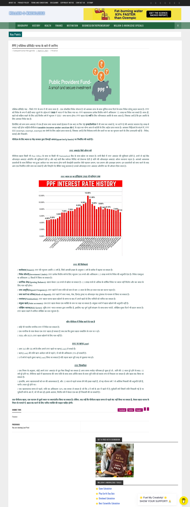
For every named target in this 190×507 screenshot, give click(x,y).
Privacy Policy (23, 2)
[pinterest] (130, 419)
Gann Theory (145, 250)
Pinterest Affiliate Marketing (150, 283)
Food (150, 217)
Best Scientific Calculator (153, 110)
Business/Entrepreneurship (96, 25)
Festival (171, 217)
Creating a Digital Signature (154, 120)
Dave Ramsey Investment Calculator (158, 134)
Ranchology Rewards (169, 283)
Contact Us (80, 2)
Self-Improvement (147, 208)
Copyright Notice (67, 2)
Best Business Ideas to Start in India (152, 231)
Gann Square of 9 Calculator (154, 124)
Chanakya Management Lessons (151, 236)
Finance (59, 25)
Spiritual (144, 213)
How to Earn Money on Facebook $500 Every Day (156, 260)
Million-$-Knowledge (30, 503)
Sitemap (90, 2)
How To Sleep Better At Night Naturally (153, 255)
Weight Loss (145, 227)
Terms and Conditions (39, 2)
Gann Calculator (149, 95)
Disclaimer (54, 2)
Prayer (163, 222)
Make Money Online (156, 213)
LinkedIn (169, 350)
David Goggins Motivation (149, 241)
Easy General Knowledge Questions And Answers (156, 246)
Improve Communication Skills (151, 274)
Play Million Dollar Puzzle (153, 115)
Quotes (143, 217)
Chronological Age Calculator (155, 129)
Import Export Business (148, 269)
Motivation (72, 25)
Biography (23, 25)
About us (12, 2)
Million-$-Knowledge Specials (128, 25)
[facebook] (107, 420)
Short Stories (170, 213)
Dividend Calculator (151, 105)
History (36, 25)
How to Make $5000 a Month (150, 264)
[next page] (104, 434)
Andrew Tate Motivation (159, 227)
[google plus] (124, 420)
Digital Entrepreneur (167, 241)
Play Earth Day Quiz (151, 100)
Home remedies (160, 217)
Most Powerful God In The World (151, 279)
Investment (154, 222)
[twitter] (115, 420)
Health (48, 25)
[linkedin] (133, 419)
